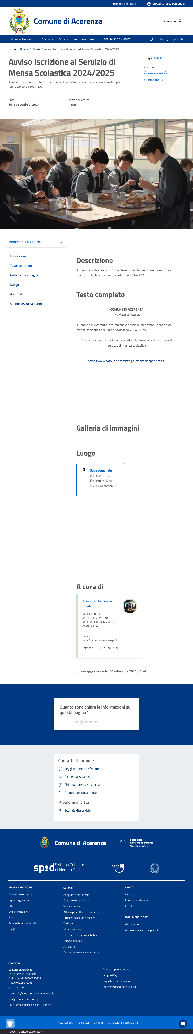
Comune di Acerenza (68, 21)
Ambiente (69, 946)
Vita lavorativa (71, 906)
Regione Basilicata (124, 3)
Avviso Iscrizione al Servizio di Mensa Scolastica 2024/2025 (81, 49)
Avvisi (36, 49)
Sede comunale (101, 470)
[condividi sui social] (153, 58)
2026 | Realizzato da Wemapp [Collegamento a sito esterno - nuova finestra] (26, 1031)
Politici (12, 917)
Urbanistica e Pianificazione (79, 918)
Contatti (14, 963)
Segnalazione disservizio (117, 981)
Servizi (68, 888)
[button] (166, 4)
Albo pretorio (132, 924)
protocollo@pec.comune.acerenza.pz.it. (31, 993)
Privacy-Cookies (64, 1022)
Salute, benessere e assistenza (81, 952)
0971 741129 (16, 987)
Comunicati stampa (136, 900)
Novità (24, 49)
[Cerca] (180, 21)
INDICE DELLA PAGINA (25, 242)
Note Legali (83, 1022)
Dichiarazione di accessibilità (119, 987)
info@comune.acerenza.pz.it (25, 999)
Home (12, 49)
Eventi (128, 906)
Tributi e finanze (72, 941)
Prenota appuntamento (116, 969)
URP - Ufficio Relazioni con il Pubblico (29, 1005)
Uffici (11, 906)
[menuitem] (116, 38)
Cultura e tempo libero (76, 900)
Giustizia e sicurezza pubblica (80, 935)
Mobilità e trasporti (74, 929)
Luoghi (12, 929)
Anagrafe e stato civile (76, 895)
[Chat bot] (182, 1023)
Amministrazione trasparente (142, 930)
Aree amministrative (20, 894)
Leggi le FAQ (110, 975)
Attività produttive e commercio (81, 912)
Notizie (129, 894)
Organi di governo (18, 900)
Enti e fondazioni (18, 912)
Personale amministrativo (23, 923)
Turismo (68, 923)
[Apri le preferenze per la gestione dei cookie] (10, 1023)
